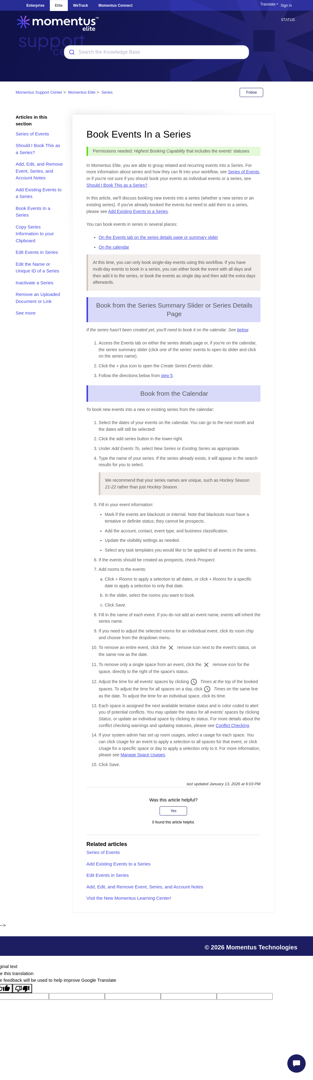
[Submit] (71, 52)
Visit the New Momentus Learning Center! (129, 898)
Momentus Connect (115, 5)
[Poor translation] (22, 988)
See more (25, 312)
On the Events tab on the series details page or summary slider (158, 237)
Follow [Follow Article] (251, 92)
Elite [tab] (59, 5)
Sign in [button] (286, 5)
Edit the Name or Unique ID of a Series (37, 267)
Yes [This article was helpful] (174, 811)
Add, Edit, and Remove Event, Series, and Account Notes (39, 170)
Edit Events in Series (37, 252)
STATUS (288, 20)
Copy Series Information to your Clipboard (35, 233)
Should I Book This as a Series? (38, 149)
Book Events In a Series (33, 212)
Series (107, 92)
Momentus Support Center (39, 92)
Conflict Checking (232, 725)
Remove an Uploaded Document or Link (38, 298)
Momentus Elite (82, 92)
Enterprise (35, 5)
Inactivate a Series (34, 282)
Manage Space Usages (142, 754)
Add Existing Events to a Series (38, 193)
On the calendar (114, 247)
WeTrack (80, 5)
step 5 (167, 375)
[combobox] (156, 52)
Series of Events (32, 133)
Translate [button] (267, 4)
